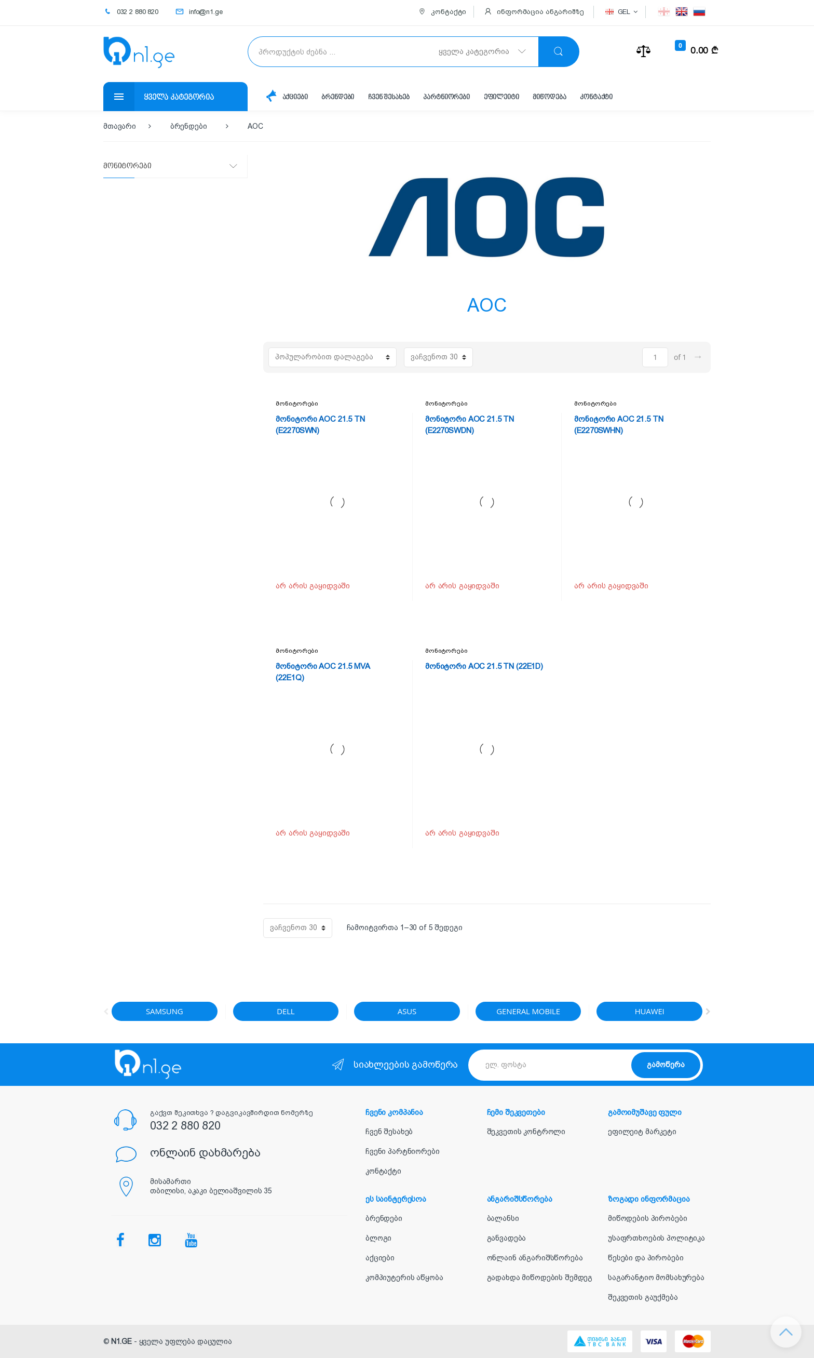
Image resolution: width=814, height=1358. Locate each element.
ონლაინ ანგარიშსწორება (535, 1258)
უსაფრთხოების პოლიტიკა (656, 1238)
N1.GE (121, 1341)
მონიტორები (297, 403)
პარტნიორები (446, 97)
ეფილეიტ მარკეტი (642, 1131)
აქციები (295, 97)
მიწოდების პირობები (647, 1218)
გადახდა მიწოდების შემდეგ (540, 1277)
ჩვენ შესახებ (388, 97)
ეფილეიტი (501, 97)
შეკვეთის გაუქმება (643, 1297)
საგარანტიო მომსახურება (656, 1277)
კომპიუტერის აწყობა (404, 1277)
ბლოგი (378, 1238)
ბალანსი (503, 1218)
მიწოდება (549, 97)
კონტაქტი (596, 97)
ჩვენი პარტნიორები (402, 1151)
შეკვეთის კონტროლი (526, 1131)
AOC (255, 126)
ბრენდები (337, 97)
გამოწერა (666, 1064)
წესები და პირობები (645, 1258)
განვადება (506, 1238)
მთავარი (119, 126)
